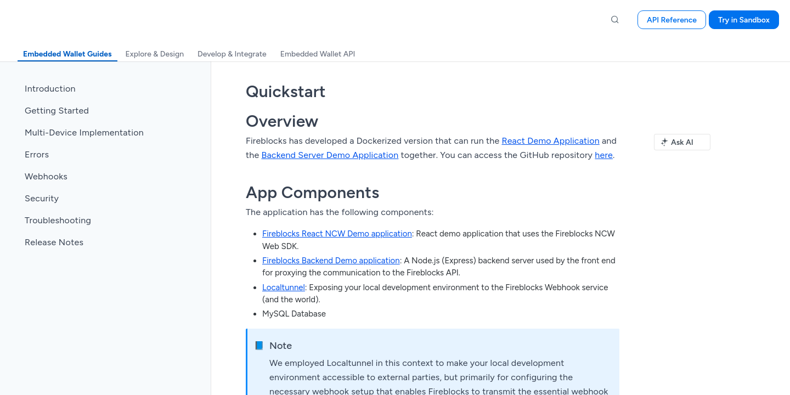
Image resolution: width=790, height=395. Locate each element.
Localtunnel (283, 287)
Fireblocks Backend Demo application (331, 261)
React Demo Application (550, 141)
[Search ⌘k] (615, 20)
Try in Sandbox (744, 20)
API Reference (672, 20)
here (604, 155)
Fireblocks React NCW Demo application (337, 234)
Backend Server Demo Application (329, 155)
